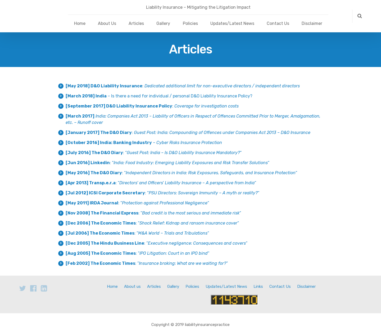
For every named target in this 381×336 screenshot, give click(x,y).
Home (79, 23)
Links (258, 286)
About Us (107, 23)
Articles (136, 23)
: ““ (154, 152)
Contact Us (278, 23)
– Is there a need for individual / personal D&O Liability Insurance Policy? (159, 95)
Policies (190, 23)
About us (132, 286)
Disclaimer (312, 23)
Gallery (163, 23)
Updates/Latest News (232, 23)
